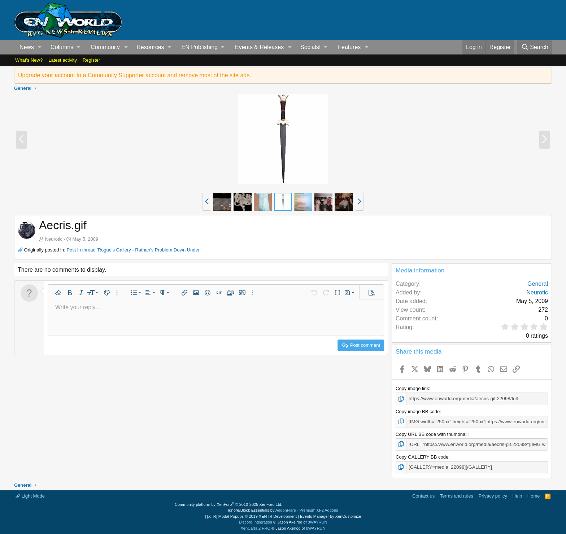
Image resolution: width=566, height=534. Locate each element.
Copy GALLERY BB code (422, 456)
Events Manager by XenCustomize (330, 515)
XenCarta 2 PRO (256, 527)
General (537, 284)
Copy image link (412, 388)
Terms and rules (456, 495)
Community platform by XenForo (228, 504)
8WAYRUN (317, 521)
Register (91, 60)
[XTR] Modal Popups (252, 515)
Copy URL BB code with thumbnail (431, 433)
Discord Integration (255, 521)
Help (517, 495)
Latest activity (62, 60)
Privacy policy (493, 495)
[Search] (534, 47)
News (26, 47)
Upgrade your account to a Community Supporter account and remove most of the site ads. (134, 75)
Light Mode (30, 495)
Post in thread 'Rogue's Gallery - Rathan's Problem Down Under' (133, 250)
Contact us (423, 495)
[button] (40, 47)
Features (349, 47)
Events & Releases (259, 47)
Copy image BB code (418, 411)
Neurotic (53, 239)
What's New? (29, 60)
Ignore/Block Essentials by (283, 509)
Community (105, 47)
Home (533, 495)
